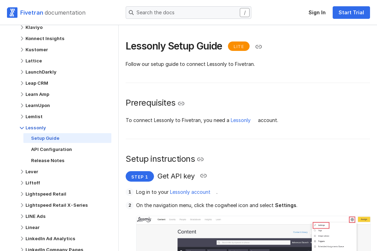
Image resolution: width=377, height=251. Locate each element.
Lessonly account (190, 192)
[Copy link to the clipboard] (258, 47)
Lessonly (241, 120)
